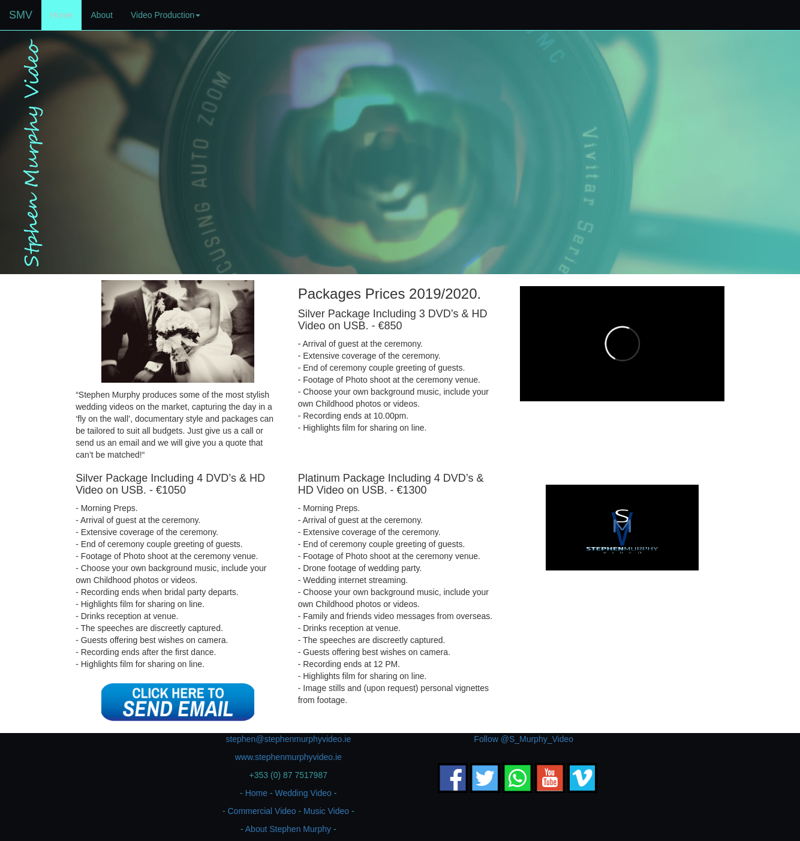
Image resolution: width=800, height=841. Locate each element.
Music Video (326, 811)
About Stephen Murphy (288, 829)
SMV (20, 15)
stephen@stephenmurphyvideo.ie (288, 739)
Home (66, 14)
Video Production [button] (165, 15)
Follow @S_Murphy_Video (523, 739)
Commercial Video (261, 811)
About (102, 15)
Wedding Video (303, 793)
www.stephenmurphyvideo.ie (288, 757)
